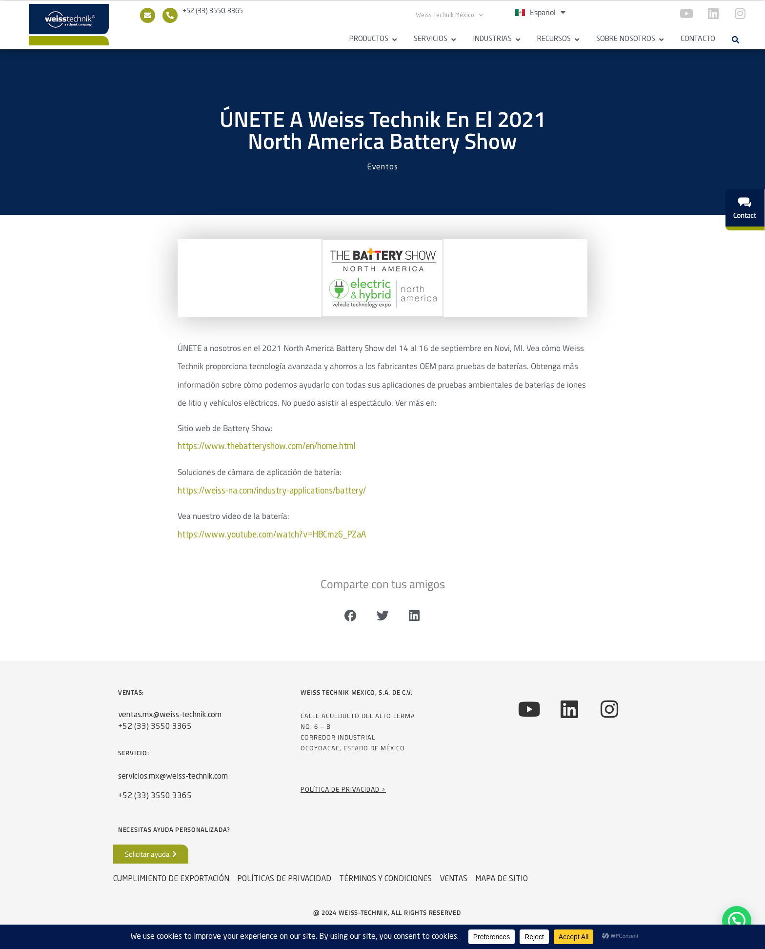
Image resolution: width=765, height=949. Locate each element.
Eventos (382, 172)
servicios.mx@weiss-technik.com (173, 780)
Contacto (698, 39)
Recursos (554, 39)
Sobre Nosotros (625, 39)
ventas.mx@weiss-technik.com (169, 719)
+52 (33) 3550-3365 (212, 11)
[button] (735, 39)
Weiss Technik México (449, 15)
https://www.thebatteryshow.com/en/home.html (267, 451)
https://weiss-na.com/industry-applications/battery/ (272, 495)
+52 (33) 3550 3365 (155, 731)
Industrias (492, 39)
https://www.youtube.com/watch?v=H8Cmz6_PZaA (272, 539)
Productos (368, 39)
